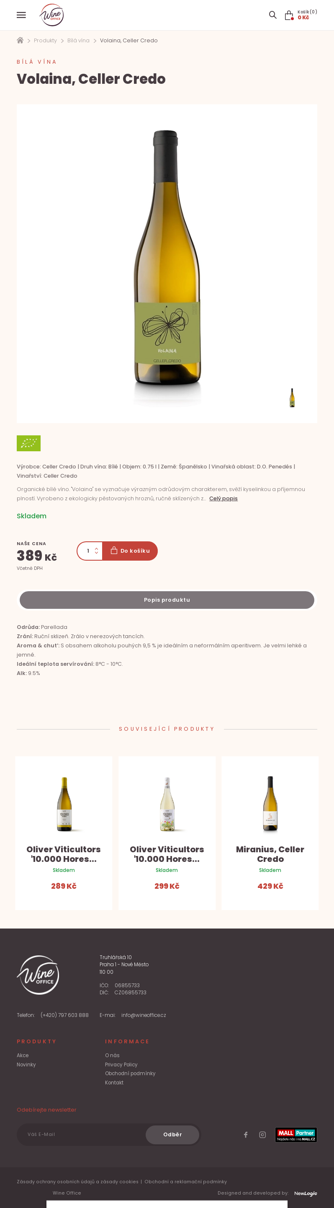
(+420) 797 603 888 (65, 1015)
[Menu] (21, 15)
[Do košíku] (130, 550)
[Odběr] (172, 1134)
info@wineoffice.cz (143, 1015)
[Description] (167, 600)
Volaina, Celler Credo (129, 40)
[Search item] (272, 15)
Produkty (45, 40)
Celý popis (223, 498)
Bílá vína (78, 40)
